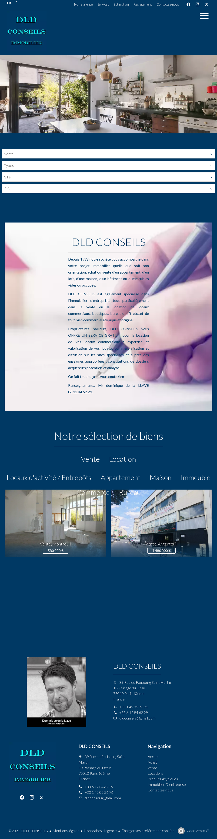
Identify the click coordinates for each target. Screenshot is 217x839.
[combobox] (108, 153)
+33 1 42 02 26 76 (133, 707)
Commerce (93, 492)
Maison (160, 477)
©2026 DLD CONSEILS (28, 831)
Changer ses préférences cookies (147, 830)
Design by (197, 830)
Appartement (120, 477)
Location (122, 458)
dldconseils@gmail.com (137, 718)
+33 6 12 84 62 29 (133, 712)
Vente (90, 458)
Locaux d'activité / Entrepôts (49, 477)
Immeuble (195, 477)
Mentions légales (66, 830)
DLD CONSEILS (137, 666)
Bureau (130, 492)
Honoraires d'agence (100, 830)
